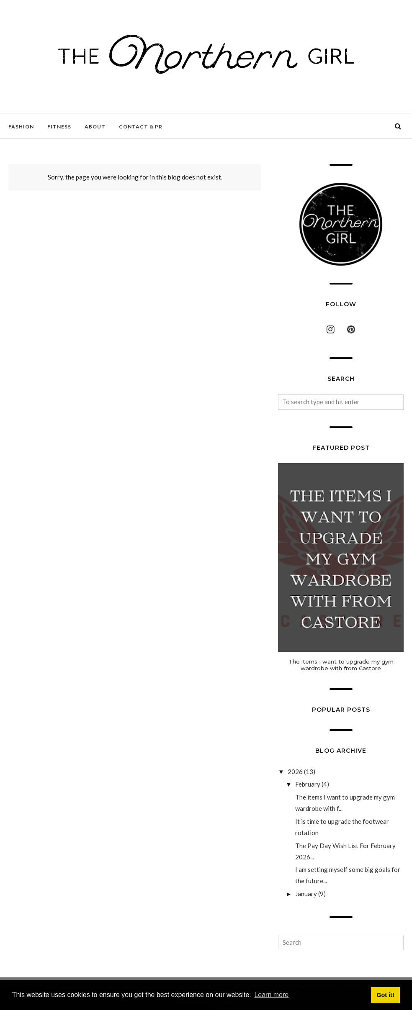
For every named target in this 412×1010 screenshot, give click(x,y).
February (307, 784)
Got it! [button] (385, 995)
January (306, 893)
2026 (295, 771)
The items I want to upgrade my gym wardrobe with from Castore (341, 665)
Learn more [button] (271, 994)
